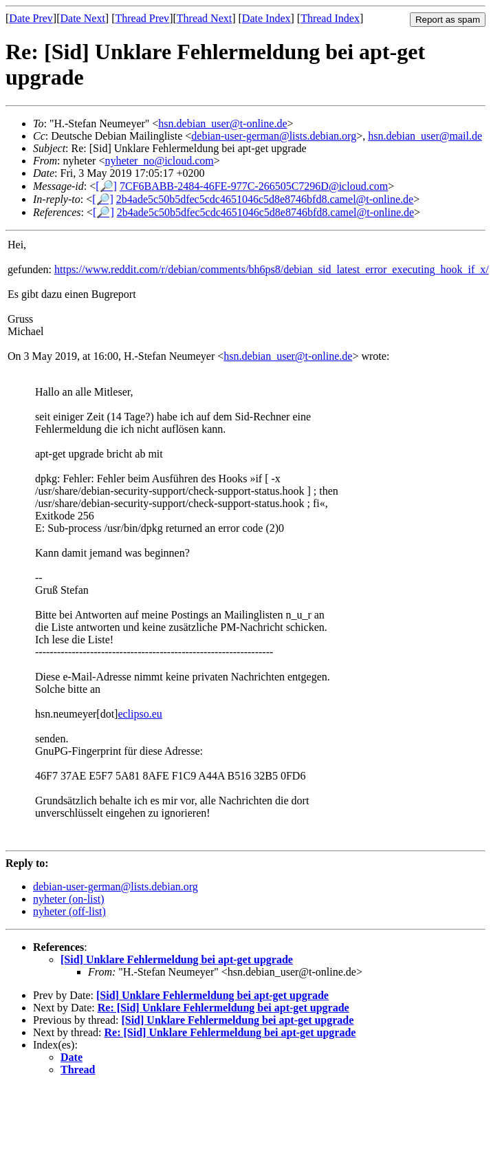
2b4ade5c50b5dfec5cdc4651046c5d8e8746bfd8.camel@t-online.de (264, 199)
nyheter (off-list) (69, 911)
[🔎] (106, 186)
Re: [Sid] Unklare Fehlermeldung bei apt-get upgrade (223, 1007)
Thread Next (204, 18)
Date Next (83, 18)
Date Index (266, 18)
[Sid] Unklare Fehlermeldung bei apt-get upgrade (177, 959)
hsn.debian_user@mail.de (425, 136)
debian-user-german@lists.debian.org (273, 136)
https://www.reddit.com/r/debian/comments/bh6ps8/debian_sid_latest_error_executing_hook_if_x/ (271, 269)
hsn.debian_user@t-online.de (222, 123)
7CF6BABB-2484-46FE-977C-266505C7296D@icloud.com (254, 186)
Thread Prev (142, 18)
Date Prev (31, 18)
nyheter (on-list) (69, 899)
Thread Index (330, 18)
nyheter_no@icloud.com (159, 161)
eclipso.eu (140, 714)
